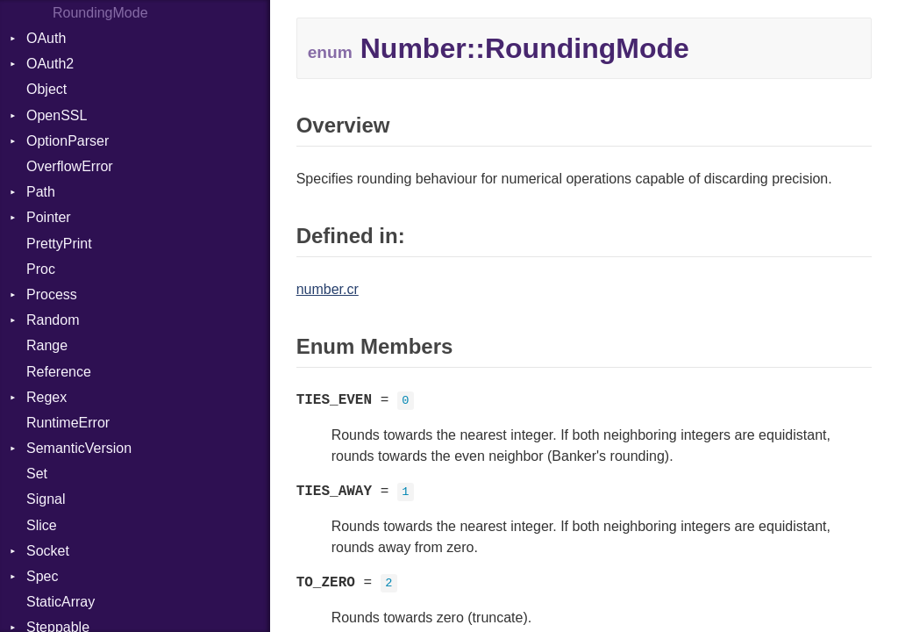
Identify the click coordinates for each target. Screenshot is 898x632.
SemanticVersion (79, 448)
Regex (46, 397)
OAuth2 (50, 63)
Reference (58, 371)
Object (46, 89)
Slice (41, 525)
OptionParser (67, 140)
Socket (47, 550)
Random (52, 319)
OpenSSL (56, 115)
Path (40, 191)
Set (36, 473)
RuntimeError (68, 422)
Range (47, 345)
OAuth (46, 38)
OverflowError (69, 166)
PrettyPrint (59, 243)
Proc (40, 269)
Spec (42, 576)
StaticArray (60, 601)
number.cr (327, 289)
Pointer (48, 217)
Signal (45, 499)
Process (51, 294)
